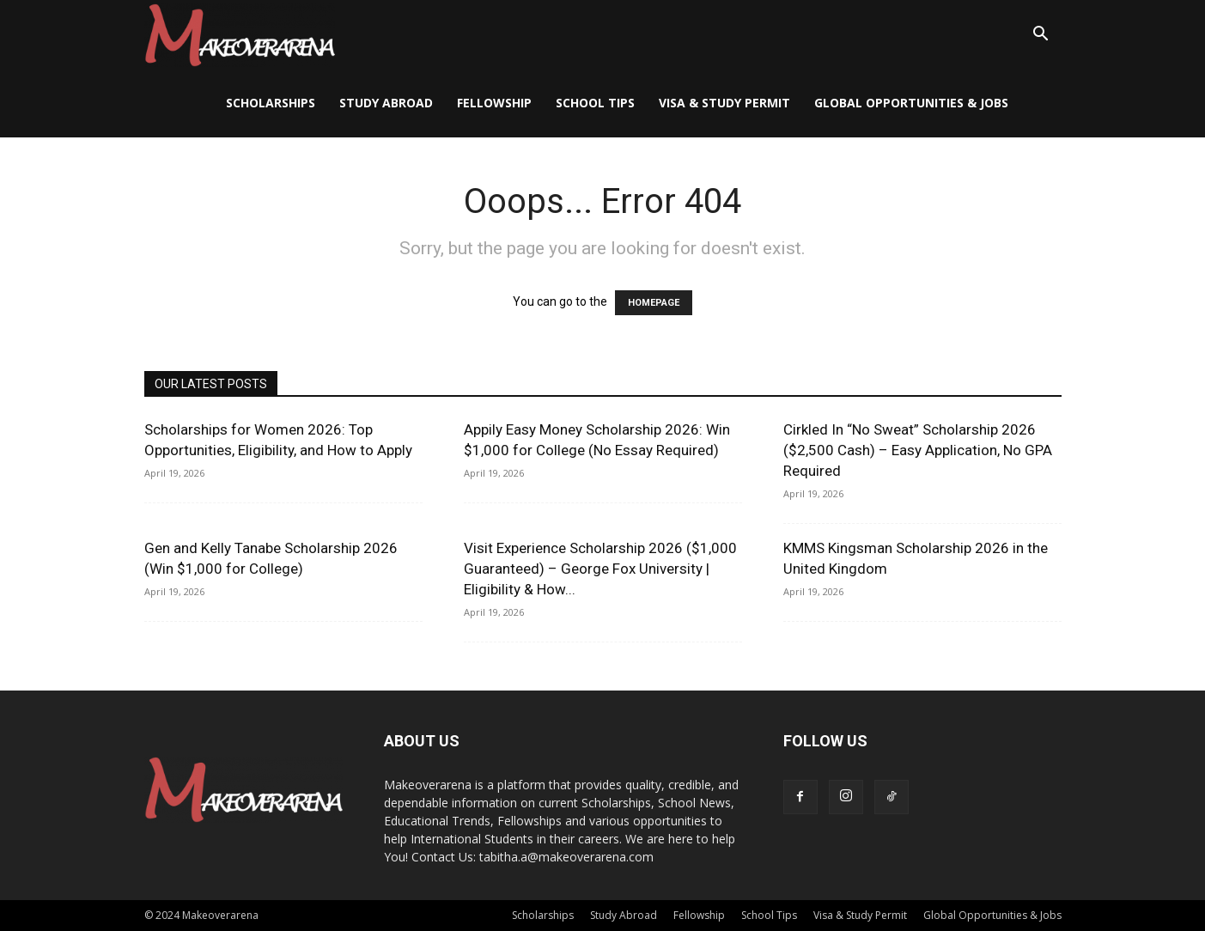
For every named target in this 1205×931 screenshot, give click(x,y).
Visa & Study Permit (724, 102)
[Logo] (239, 35)
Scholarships (270, 102)
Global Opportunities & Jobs (911, 102)
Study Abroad (386, 102)
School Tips (595, 102)
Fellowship (494, 102)
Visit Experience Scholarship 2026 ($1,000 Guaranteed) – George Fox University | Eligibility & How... (600, 568)
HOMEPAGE (653, 302)
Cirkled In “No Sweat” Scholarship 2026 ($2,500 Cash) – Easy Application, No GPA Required (917, 450)
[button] (1041, 35)
